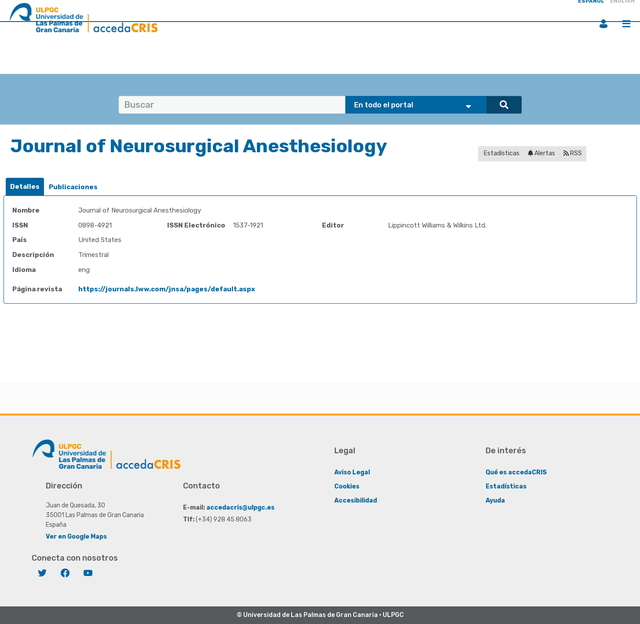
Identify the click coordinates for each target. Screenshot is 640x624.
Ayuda (495, 500)
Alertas (541, 153)
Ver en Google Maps (76, 536)
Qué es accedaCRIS (516, 472)
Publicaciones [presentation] (73, 187)
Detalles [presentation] (25, 187)
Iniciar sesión (603, 23)
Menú (626, 23)
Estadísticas (501, 153)
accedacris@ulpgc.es (240, 507)
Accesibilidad (355, 500)
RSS (572, 153)
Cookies (346, 486)
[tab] (25, 187)
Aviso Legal (352, 472)
